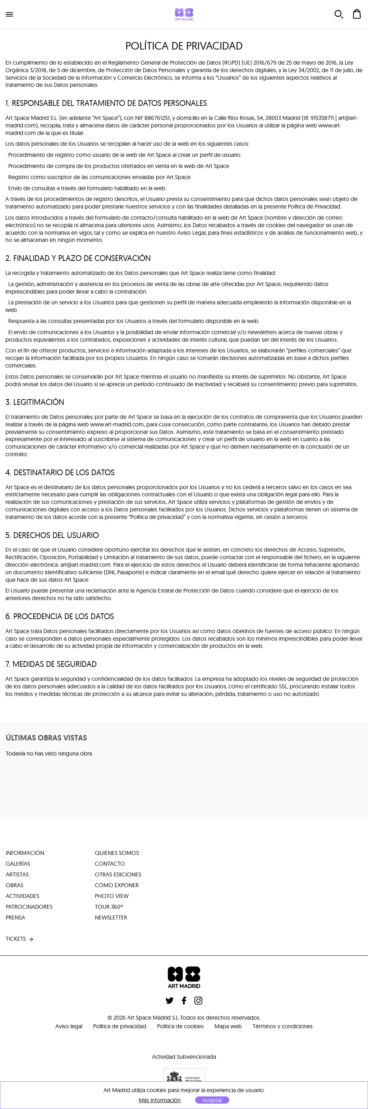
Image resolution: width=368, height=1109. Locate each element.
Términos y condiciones (283, 1026)
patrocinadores (29, 907)
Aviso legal (68, 1026)
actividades (22, 896)
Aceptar (212, 1100)
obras (14, 885)
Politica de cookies (180, 1026)
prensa (15, 917)
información (25, 853)
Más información (160, 1100)
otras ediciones (118, 874)
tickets (20, 940)
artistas (17, 874)
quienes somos (117, 853)
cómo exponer (117, 885)
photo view (112, 896)
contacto (110, 863)
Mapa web (228, 1026)
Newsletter (111, 917)
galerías (18, 863)
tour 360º (109, 907)
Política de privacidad (119, 1026)
